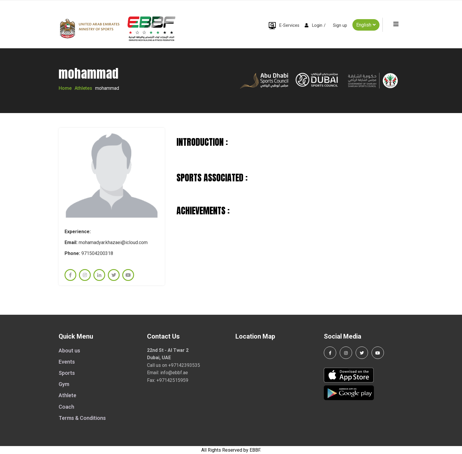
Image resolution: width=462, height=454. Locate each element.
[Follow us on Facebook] (330, 353)
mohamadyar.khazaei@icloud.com (113, 242)
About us (69, 350)
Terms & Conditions (82, 418)
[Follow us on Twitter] (362, 353)
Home (65, 88)
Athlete (67, 395)
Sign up (340, 25)
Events (67, 362)
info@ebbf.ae (174, 372)
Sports (67, 373)
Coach (66, 407)
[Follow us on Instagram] (346, 353)
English (366, 24)
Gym (64, 384)
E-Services (289, 25)
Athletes (83, 88)
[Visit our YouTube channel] (378, 353)
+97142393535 (184, 365)
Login (317, 25)
